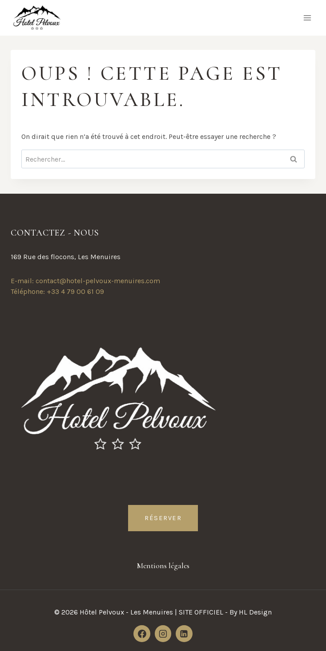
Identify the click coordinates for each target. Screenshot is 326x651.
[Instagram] (163, 633)
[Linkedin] (184, 633)
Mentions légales (163, 565)
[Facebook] (141, 633)
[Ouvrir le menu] (307, 17)
